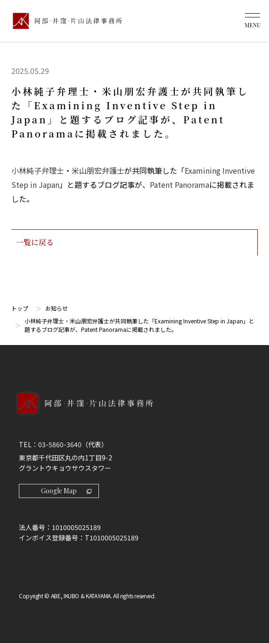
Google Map (66, 490)
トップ (19, 308)
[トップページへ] (134, 413)
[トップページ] (65, 21)
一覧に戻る (134, 242)
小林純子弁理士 (37, 170)
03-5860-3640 (60, 444)
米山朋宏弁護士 (98, 170)
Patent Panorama (179, 184)
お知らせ (56, 308)
